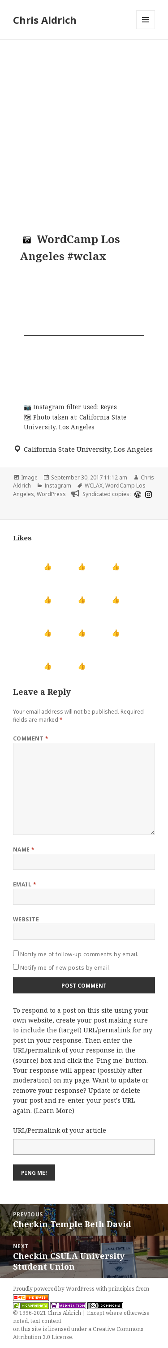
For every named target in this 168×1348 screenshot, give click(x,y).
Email (24, 884)
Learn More (54, 1110)
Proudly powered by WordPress (54, 1288)
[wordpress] (137, 494)
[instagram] (147, 494)
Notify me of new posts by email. (65, 967)
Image (29, 477)
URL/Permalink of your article (59, 1130)
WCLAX (94, 485)
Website (26, 919)
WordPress (51, 494)
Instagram (57, 485)
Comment (30, 738)
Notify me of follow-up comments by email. (79, 954)
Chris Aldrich (45, 19)
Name (24, 849)
